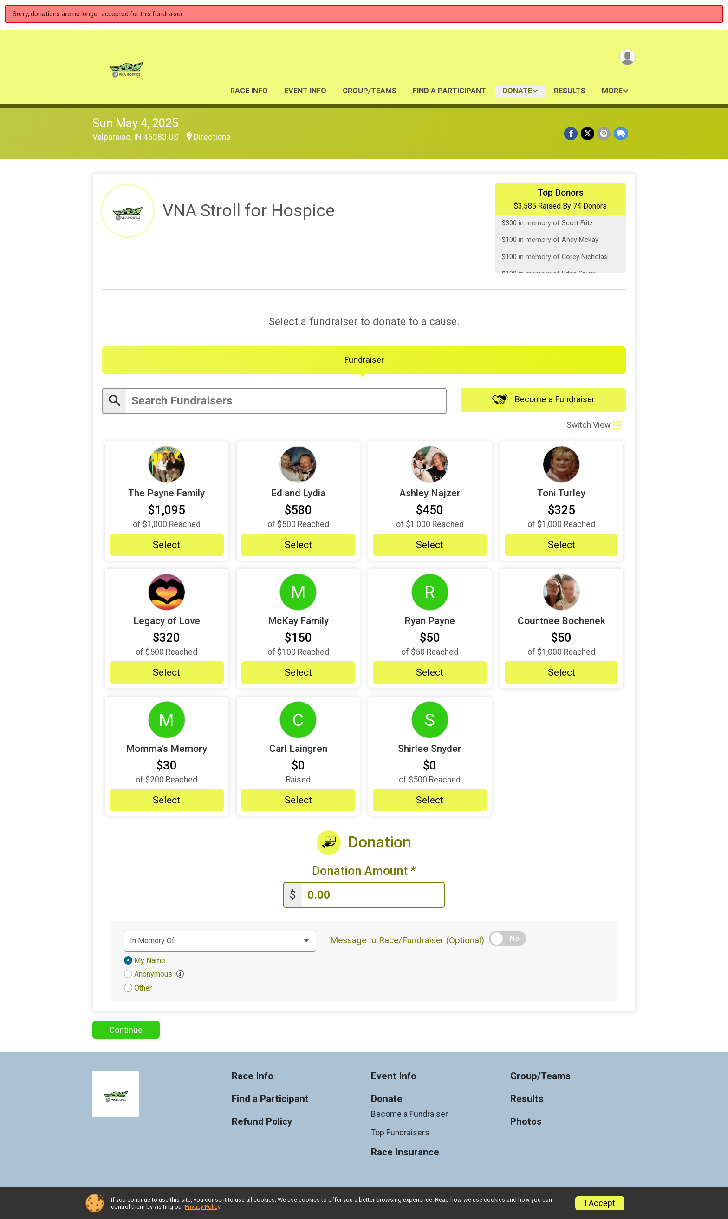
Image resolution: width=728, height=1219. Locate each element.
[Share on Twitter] (588, 133)
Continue (126, 1031)
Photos (526, 1123)
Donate (517, 90)
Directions (212, 137)
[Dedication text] (220, 942)
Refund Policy (262, 1123)
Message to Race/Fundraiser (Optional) (407, 942)
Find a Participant (449, 90)
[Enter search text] (286, 402)
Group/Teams (369, 90)
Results (569, 90)
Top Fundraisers (400, 1134)
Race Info (249, 90)
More (612, 90)
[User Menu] (627, 57)
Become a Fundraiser (543, 401)
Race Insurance (405, 1154)
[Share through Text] (621, 133)
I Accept (600, 1203)
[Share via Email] (604, 133)
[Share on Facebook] (571, 133)
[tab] (364, 360)
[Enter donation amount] (373, 897)
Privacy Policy (202, 1206)
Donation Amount (364, 873)
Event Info (305, 90)
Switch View (594, 426)
